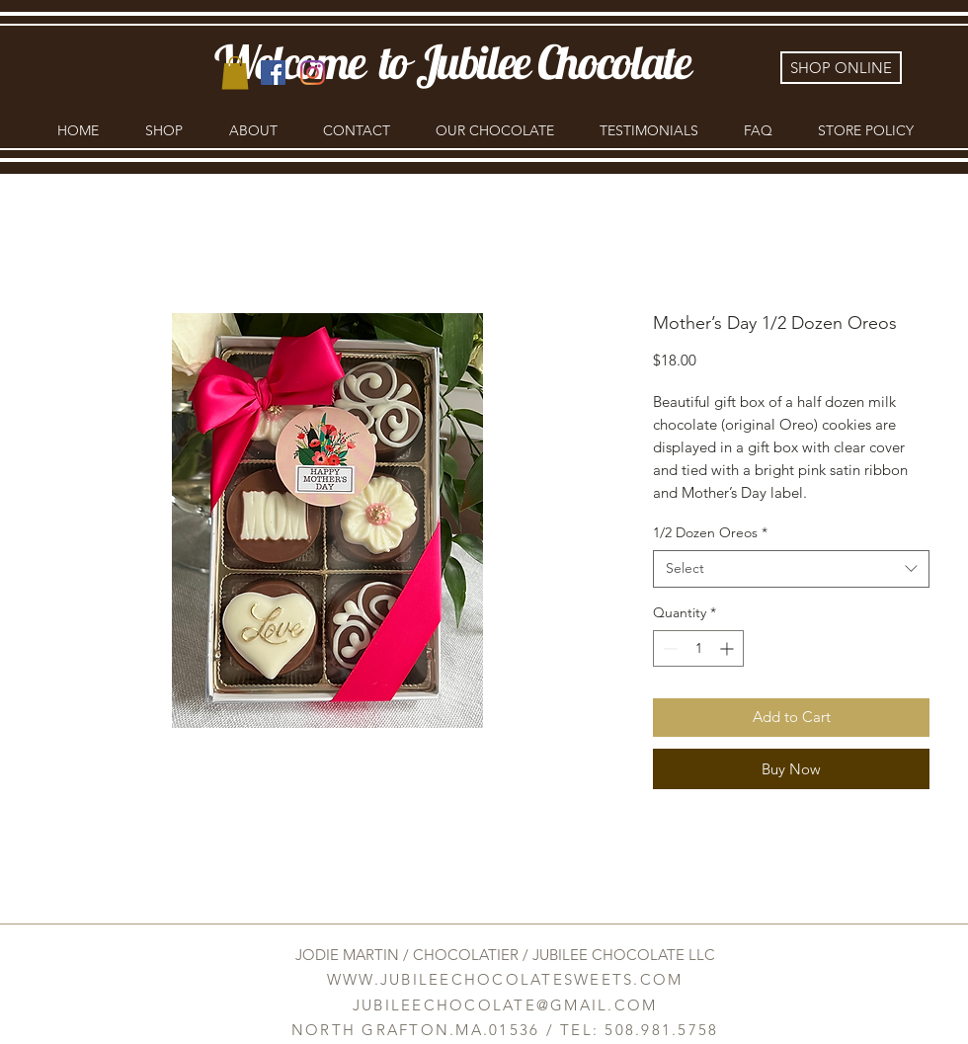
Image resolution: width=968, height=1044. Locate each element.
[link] (235, 72)
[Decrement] (668, 648)
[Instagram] (312, 72)
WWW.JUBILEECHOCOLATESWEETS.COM (505, 979)
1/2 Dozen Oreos (710, 532)
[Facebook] (273, 72)
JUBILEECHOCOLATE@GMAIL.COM (505, 1005)
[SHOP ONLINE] (841, 67)
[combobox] (791, 569)
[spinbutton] (698, 648)
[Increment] (728, 648)
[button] (163, 130)
